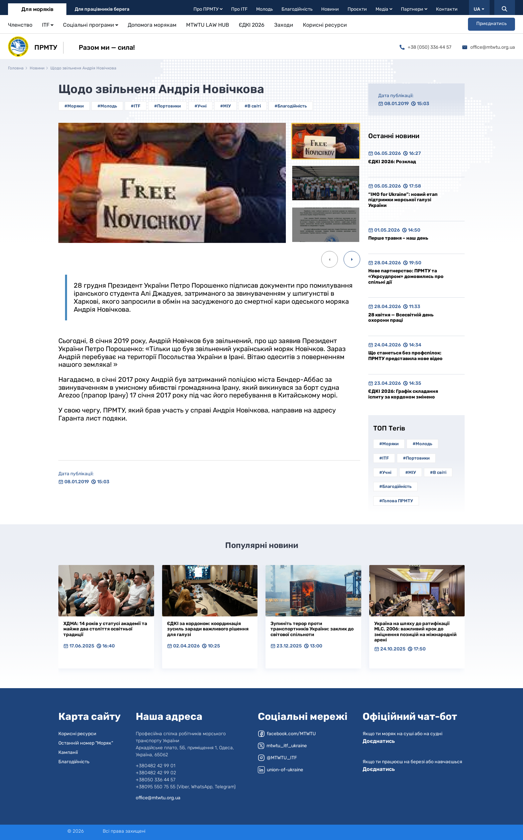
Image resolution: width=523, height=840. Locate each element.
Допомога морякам (152, 25)
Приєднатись (491, 23)
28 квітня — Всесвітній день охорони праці (401, 317)
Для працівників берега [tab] (102, 9)
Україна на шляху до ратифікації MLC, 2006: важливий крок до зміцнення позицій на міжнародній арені (415, 632)
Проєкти (357, 9)
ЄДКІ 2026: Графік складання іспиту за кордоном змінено (403, 394)
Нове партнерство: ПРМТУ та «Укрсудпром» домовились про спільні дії (406, 276)
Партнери (414, 9)
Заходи (283, 25)
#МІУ (225, 105)
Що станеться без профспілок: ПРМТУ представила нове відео (405, 355)
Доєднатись (379, 741)
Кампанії (68, 752)
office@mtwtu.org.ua (488, 47)
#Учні (200, 105)
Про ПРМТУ (207, 9)
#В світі (252, 105)
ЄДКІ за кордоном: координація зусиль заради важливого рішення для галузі (207, 629)
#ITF (135, 105)
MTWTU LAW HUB (207, 25)
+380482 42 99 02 (156, 773)
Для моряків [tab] (37, 9)
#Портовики (167, 105)
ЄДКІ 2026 (252, 25)
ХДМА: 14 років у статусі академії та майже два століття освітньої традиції (105, 629)
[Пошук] (504, 7)
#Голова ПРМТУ (396, 500)
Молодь (264, 9)
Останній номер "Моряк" (85, 743)
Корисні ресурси (325, 25)
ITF (47, 25)
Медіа (384, 9)
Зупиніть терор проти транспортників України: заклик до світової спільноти (312, 629)
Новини (330, 9)
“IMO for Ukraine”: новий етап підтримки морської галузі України (403, 200)
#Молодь (107, 105)
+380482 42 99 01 (155, 766)
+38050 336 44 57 (155, 780)
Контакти (447, 9)
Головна (16, 68)
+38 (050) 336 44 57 (425, 47)
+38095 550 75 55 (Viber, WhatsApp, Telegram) (185, 787)
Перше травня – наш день (398, 238)
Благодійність (297, 9)
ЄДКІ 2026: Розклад (392, 162)
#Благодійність (291, 105)
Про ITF (239, 9)
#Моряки (74, 105)
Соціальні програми (90, 25)
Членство (20, 25)
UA (479, 9)
